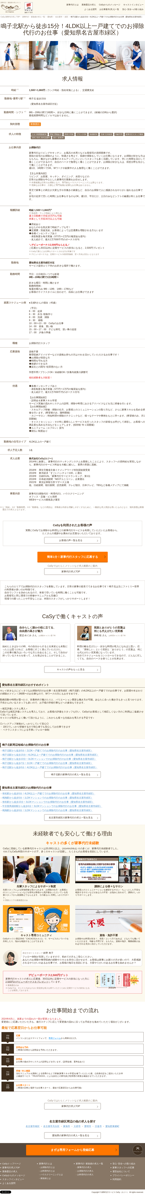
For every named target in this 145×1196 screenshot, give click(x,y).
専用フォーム (55, 1038)
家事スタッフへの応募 (123, 1167)
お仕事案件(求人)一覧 (109, 9)
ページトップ (137, 1151)
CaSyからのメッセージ (109, 4)
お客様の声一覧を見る (70, 540)
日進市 (98, 1126)
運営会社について (121, 1171)
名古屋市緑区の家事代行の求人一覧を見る (71, 817)
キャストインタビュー (133, 4)
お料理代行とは (47, 1171)
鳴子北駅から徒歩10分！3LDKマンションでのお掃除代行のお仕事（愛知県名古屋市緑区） (49, 759)
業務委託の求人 (89, 4)
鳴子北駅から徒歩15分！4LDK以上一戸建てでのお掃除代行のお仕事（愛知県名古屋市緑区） (50, 755)
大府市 (77, 1126)
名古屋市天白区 (51, 1126)
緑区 (66, 17)
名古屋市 (58, 17)
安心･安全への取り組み (133, 9)
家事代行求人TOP (70, 571)
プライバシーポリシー (123, 1175)
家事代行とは (72, 4)
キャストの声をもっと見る (71, 669)
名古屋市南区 (33, 1126)
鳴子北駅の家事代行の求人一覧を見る (70, 774)
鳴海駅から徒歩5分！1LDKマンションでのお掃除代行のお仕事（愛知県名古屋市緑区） (47, 797)
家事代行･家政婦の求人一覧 (89, 1163)
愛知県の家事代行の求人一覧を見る (70, 1135)
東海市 (66, 1126)
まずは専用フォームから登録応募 (72, 1149)
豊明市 (87, 1126)
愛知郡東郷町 (112, 1126)
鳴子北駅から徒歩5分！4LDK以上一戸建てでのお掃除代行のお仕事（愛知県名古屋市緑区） (50, 767)
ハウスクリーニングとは (51, 1174)
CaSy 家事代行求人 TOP (10, 17)
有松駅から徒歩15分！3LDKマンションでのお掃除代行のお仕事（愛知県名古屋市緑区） (48, 802)
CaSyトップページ (11, 1163)
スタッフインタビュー (13, 1179)
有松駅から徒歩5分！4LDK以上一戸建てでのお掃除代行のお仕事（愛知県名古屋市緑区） (48, 793)
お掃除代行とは (47, 1167)
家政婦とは (45, 1178)
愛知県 (50, 17)
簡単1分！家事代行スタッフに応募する (72, 556)
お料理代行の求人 (85, 1174)
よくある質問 (90, 9)
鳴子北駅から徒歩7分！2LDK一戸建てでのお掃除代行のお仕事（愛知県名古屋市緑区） (47, 763)
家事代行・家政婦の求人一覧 (33, 17)
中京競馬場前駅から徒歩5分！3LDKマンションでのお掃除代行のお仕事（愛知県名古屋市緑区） (52, 806)
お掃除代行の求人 (85, 1171)
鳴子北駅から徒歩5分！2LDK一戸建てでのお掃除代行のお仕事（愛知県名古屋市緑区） (47, 750)
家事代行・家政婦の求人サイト (11, 7)
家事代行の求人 (84, 1167)
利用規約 (117, 1179)
